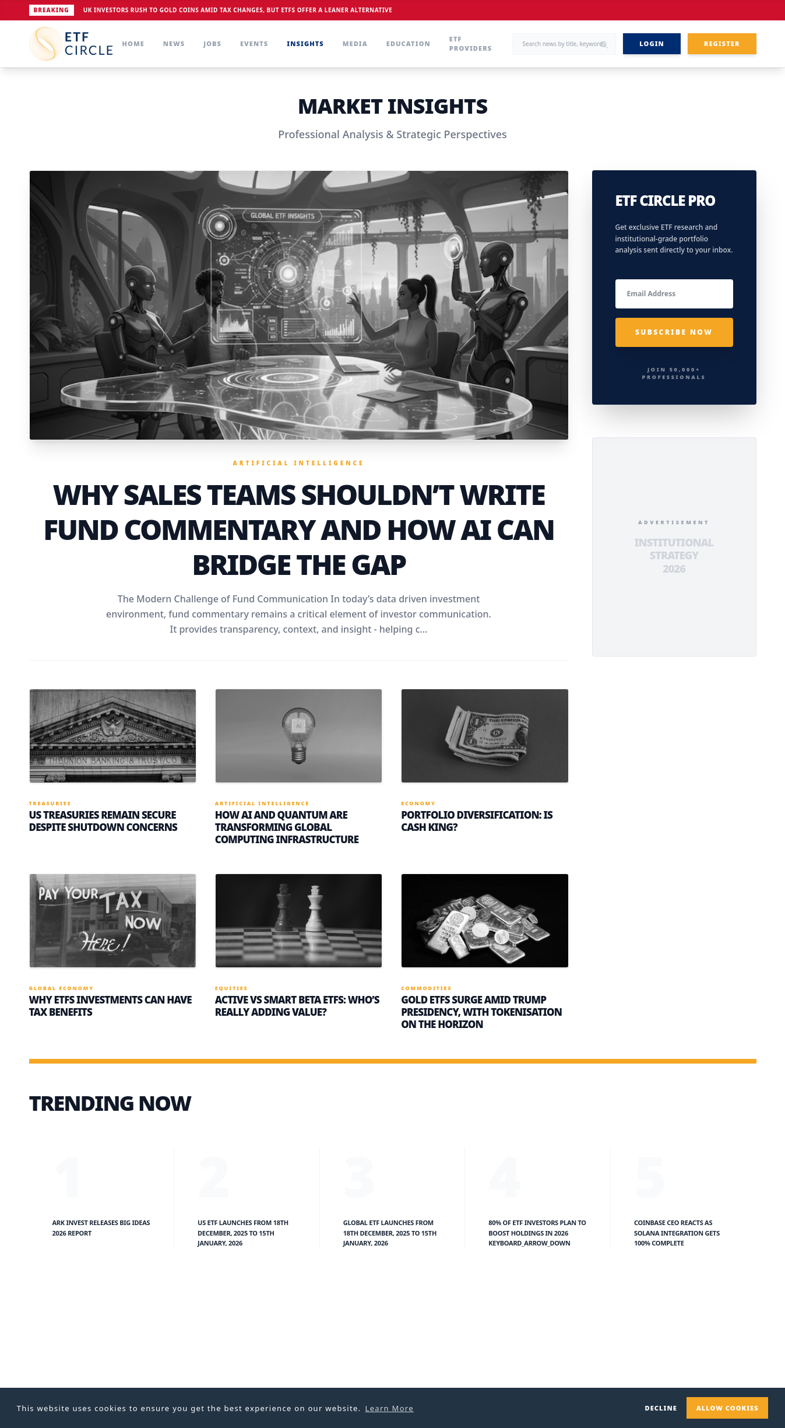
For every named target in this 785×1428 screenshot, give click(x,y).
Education (408, 43)
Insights (305, 43)
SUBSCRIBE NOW (674, 332)
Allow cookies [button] (727, 1408)
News (174, 43)
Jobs (212, 43)
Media (355, 43)
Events (254, 43)
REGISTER (722, 43)
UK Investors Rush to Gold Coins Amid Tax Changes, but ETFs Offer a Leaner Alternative (237, 10)
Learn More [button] (389, 1408)
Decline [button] (661, 1408)
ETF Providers (470, 43)
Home (133, 43)
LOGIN (651, 43)
